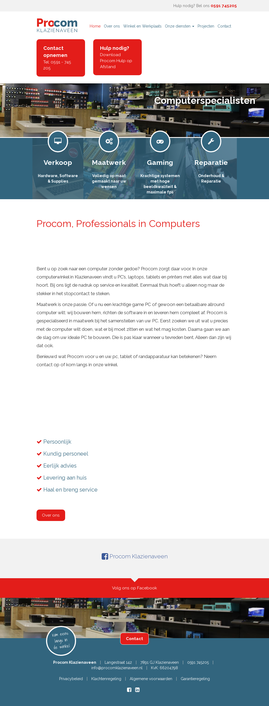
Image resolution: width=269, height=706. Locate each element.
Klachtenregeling (106, 679)
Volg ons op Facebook (134, 588)
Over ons (112, 26)
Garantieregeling (195, 679)
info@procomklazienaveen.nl (117, 668)
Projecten (206, 26)
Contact (224, 26)
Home (95, 26)
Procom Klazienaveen (135, 556)
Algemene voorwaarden (151, 679)
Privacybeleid (71, 679)
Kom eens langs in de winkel (61, 640)
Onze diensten (179, 26)
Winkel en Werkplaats (142, 26)
